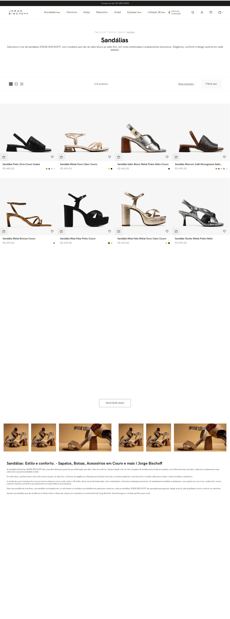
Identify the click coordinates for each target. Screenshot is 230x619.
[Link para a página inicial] (100, 32)
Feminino (112, 32)
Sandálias (131, 32)
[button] (4, 157)
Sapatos (121, 32)
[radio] (11, 84)
